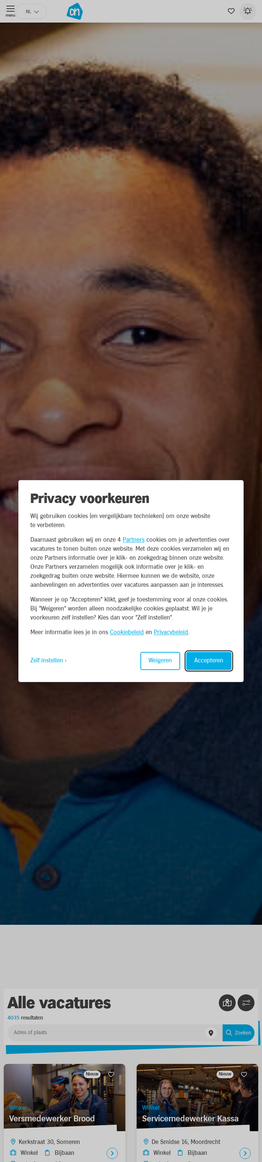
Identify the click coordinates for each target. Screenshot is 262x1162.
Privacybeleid (171, 632)
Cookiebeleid (127, 632)
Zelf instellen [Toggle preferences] (46, 661)
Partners (134, 540)
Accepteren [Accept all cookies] (208, 661)
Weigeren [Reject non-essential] (160, 661)
